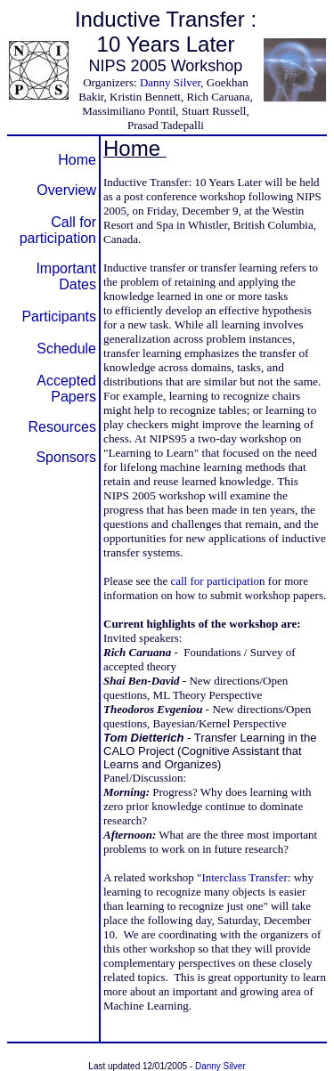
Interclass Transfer (244, 877)
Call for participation (58, 230)
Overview (66, 190)
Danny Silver (220, 1066)
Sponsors (66, 457)
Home (77, 159)
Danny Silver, (172, 82)
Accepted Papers (66, 388)
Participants (58, 316)
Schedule (66, 348)
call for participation (217, 581)
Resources (62, 426)
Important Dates (66, 276)
